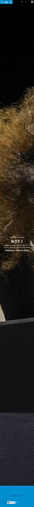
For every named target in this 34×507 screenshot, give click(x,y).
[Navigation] (32, 2)
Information (14, 495)
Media (20, 495)
